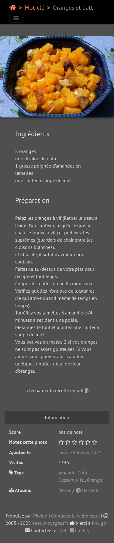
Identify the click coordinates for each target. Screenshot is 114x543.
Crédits (79, 530)
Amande (66, 473)
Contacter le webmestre (75, 516)
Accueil (12, 7)
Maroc (65, 490)
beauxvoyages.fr (49, 523)
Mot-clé (34, 8)
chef (61, 530)
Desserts (87, 490)
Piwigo (40, 516)
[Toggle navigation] (16, 18)
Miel (80, 480)
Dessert (66, 480)
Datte (83, 473)
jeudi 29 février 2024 (80, 452)
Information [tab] (57, 417)
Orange (94, 480)
